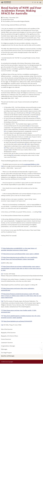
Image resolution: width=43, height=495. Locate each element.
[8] (26, 144)
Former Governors (6, 339)
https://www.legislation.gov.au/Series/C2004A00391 (18, 321)
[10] (10, 149)
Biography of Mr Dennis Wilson (9, 336)
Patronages (21, 349)
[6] (29, 138)
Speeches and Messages (7, 356)
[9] (5, 148)
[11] (12, 155)
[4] (29, 125)
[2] (29, 113)
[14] (40, 212)
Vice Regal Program (6, 352)
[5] (5, 131)
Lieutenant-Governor (21, 342)
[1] (5, 59)
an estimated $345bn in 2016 (31, 164)
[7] (16, 142)
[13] (24, 179)
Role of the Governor (6, 329)
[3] (37, 116)
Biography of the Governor (8, 332)
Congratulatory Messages (8, 346)
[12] (2, 166)
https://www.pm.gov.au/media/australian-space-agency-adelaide (21, 253)
